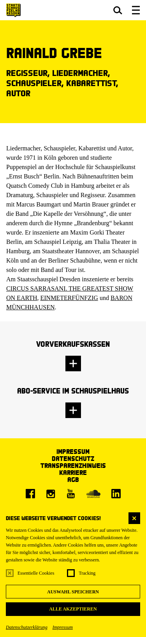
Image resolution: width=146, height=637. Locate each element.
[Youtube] (71, 493)
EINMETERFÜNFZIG (69, 298)
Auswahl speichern (73, 592)
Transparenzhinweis (73, 465)
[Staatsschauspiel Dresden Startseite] (13, 10)
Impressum (63, 627)
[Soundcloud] (93, 493)
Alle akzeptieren (73, 609)
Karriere (73, 472)
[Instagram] (50, 493)
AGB (73, 479)
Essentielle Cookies (36, 573)
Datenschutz (73, 458)
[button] (117, 10)
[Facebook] (30, 493)
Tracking (87, 573)
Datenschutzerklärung (26, 627)
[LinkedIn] (116, 493)
